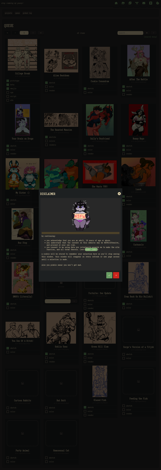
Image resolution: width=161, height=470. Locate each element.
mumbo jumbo (91, 249)
